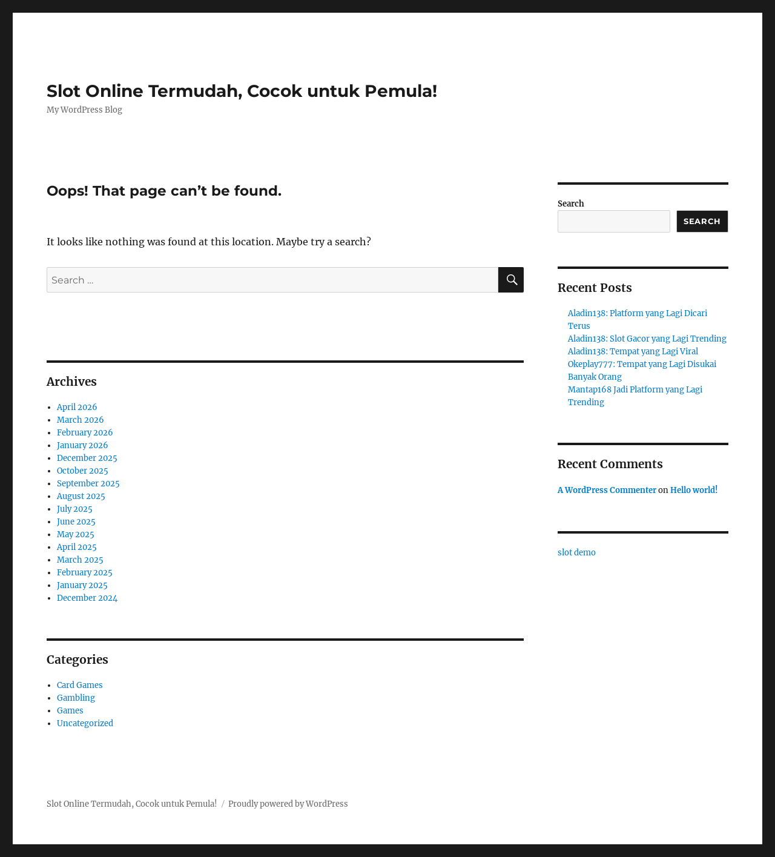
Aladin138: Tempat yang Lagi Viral (633, 351)
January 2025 (82, 585)
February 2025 (85, 572)
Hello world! (694, 490)
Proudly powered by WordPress (288, 804)
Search (571, 204)
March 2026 (80, 420)
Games (70, 711)
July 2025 (75, 509)
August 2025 (81, 496)
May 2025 (75, 534)
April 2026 (77, 407)
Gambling (76, 698)
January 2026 (82, 445)
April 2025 (77, 547)
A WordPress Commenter (607, 490)
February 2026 (85, 433)
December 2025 (87, 458)
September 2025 (88, 483)
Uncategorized (85, 723)
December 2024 (87, 598)
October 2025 (82, 471)
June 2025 (76, 522)
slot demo (577, 553)
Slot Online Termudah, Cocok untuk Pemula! (242, 91)
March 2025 (80, 560)
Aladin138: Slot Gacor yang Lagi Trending (647, 339)
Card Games (80, 685)
